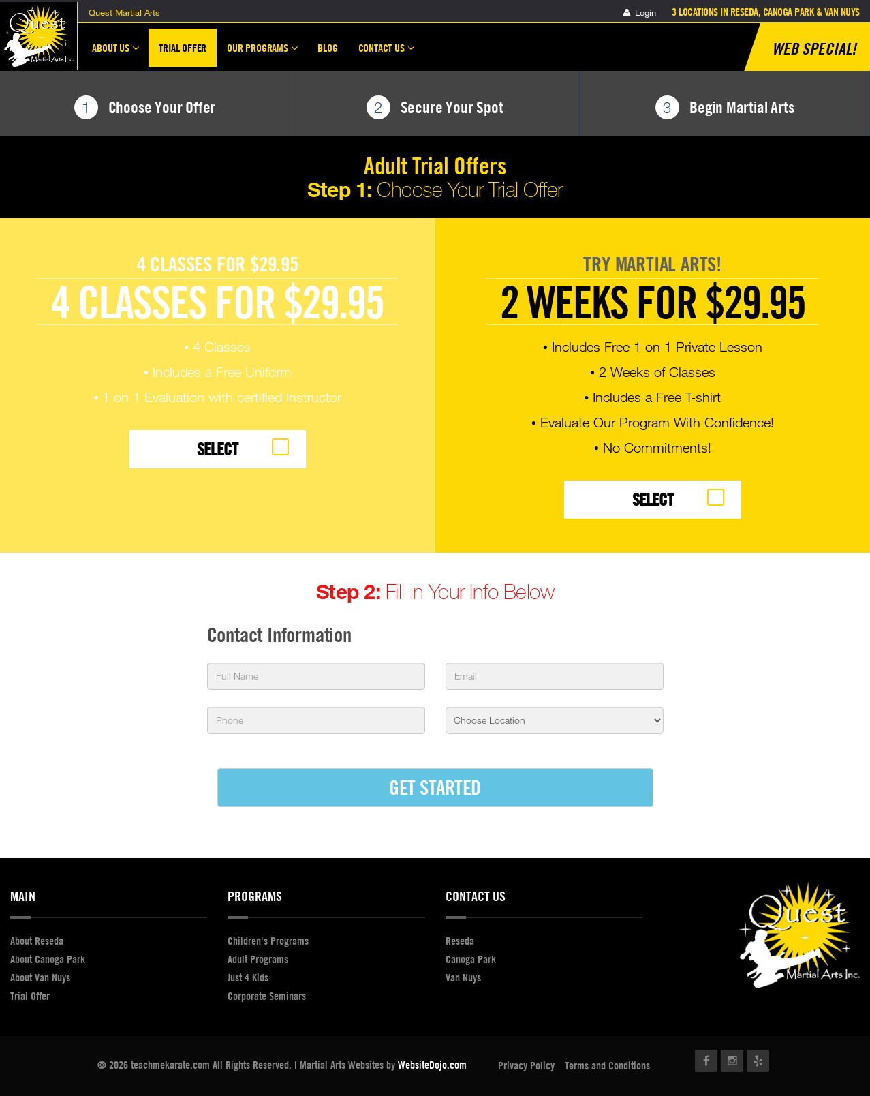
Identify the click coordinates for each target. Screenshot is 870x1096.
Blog (327, 48)
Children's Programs (268, 940)
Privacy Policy (526, 1065)
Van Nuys (463, 977)
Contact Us (386, 54)
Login (639, 12)
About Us (115, 54)
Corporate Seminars (267, 996)
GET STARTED (435, 787)
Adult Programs (258, 959)
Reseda (460, 940)
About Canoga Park (47, 959)
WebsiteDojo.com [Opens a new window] (432, 1064)
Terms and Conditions (607, 1065)
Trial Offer (182, 48)
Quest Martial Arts (124, 12)
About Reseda (36, 940)
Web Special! (814, 48)
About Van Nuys (40, 977)
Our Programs (262, 54)
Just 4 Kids (248, 977)
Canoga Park (471, 959)
